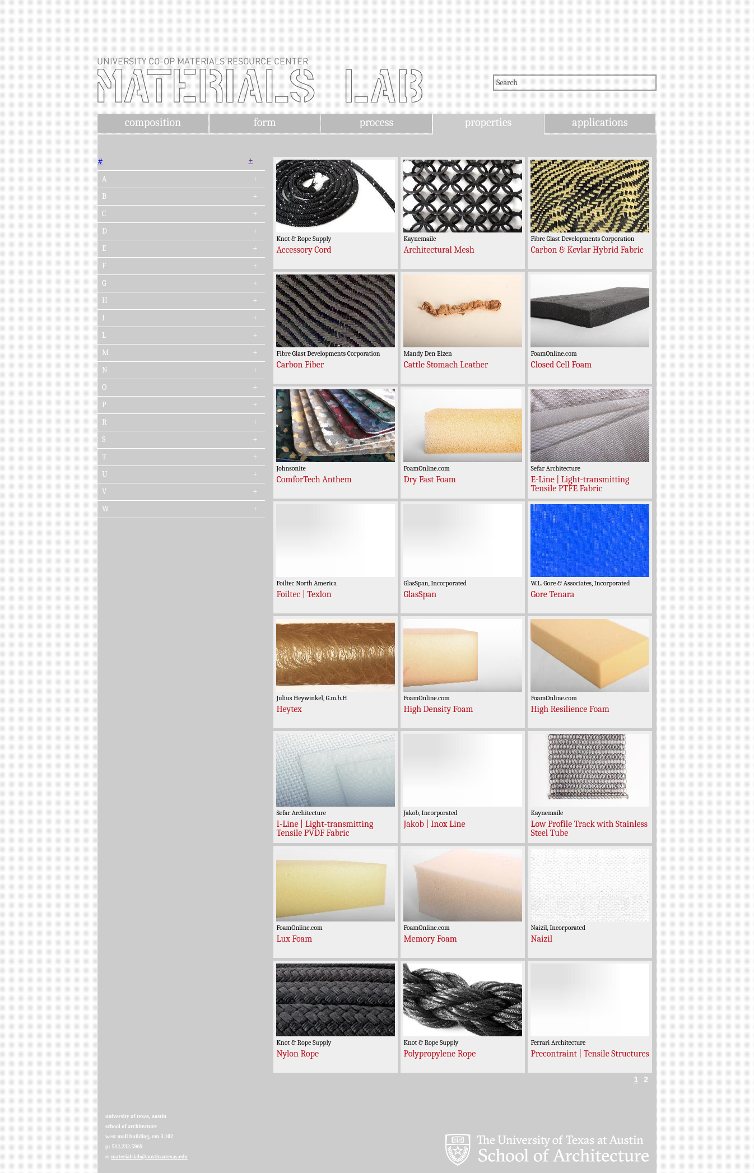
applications (600, 122)
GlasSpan (419, 594)
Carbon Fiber (300, 365)
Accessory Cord (303, 250)
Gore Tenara (552, 594)
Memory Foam (430, 939)
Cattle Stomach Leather (445, 365)
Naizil (541, 939)
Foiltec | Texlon (303, 594)
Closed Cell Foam (561, 365)
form (265, 122)
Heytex (288, 709)
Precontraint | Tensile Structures (589, 1054)
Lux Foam (294, 939)
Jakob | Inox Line (434, 824)
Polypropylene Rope (439, 1054)
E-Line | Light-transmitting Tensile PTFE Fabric (579, 484)
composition (153, 122)
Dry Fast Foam (429, 479)
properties (488, 122)
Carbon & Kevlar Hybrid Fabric (586, 250)
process (377, 122)
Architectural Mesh (438, 250)
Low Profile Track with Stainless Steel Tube (589, 828)
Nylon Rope (297, 1054)
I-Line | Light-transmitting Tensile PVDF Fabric (324, 828)
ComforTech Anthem (313, 479)
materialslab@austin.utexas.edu (149, 1156)
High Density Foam (438, 709)
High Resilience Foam (569, 709)
